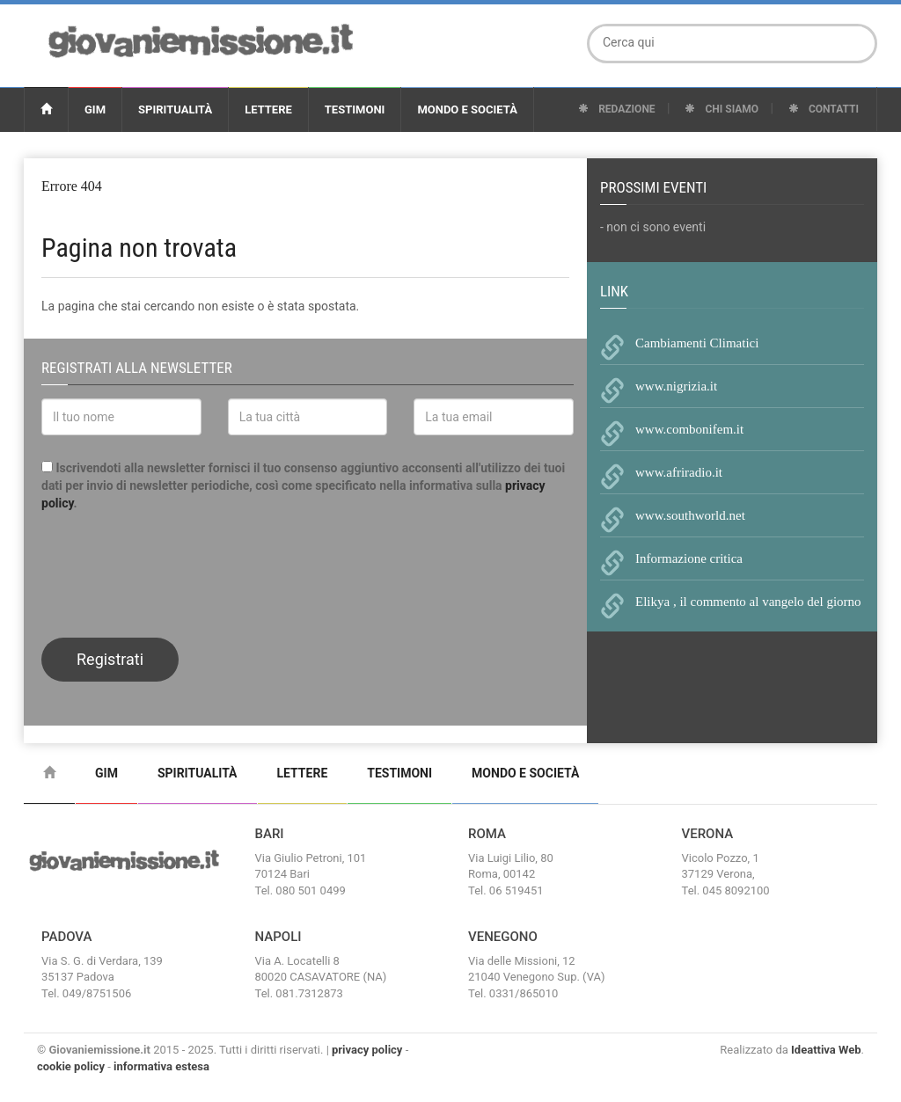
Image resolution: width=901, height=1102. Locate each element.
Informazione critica (689, 558)
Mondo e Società (467, 109)
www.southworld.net (690, 515)
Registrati (110, 659)
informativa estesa (161, 1066)
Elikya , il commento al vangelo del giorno (748, 602)
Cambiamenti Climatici (696, 343)
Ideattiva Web (826, 1049)
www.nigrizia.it (676, 386)
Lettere (268, 109)
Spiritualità (175, 109)
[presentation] (175, 572)
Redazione (616, 109)
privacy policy (367, 1049)
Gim (95, 109)
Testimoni (355, 109)
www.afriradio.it (678, 472)
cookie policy (71, 1066)
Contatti (823, 109)
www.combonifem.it (689, 429)
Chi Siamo (721, 109)
